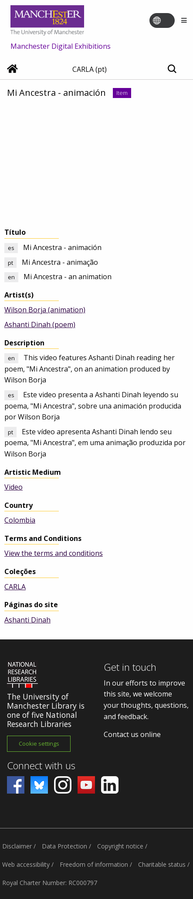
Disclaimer (17, 846)
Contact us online (132, 734)
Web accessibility (26, 864)
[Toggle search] (172, 69)
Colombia (19, 520)
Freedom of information (94, 864)
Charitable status (162, 864)
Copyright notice (120, 846)
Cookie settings (39, 743)
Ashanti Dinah (27, 620)
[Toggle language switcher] (168, 21)
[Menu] (184, 20)
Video (13, 487)
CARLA (15, 586)
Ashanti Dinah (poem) (39, 324)
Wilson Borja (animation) (44, 309)
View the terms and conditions (53, 553)
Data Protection (64, 846)
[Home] (12, 69)
